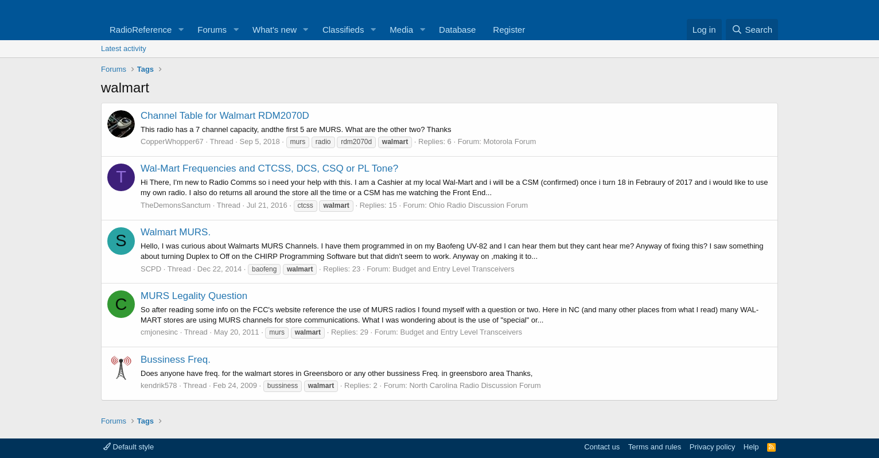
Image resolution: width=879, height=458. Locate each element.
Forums (212, 29)
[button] (181, 29)
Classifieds (343, 29)
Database (457, 29)
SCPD (151, 269)
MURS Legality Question (194, 295)
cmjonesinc (159, 332)
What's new (274, 29)
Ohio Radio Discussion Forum (478, 205)
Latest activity (123, 48)
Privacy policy (712, 447)
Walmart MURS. (176, 232)
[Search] (752, 29)
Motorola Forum (510, 141)
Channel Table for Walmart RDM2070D (225, 115)
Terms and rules (654, 447)
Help (751, 447)
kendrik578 (159, 385)
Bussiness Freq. (176, 359)
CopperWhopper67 (172, 141)
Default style (128, 447)
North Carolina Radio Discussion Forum (474, 385)
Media (401, 29)
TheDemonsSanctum (176, 205)
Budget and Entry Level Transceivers (453, 269)
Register (509, 29)
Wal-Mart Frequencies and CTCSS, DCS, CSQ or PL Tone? (269, 168)
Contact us (602, 447)
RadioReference (141, 29)
